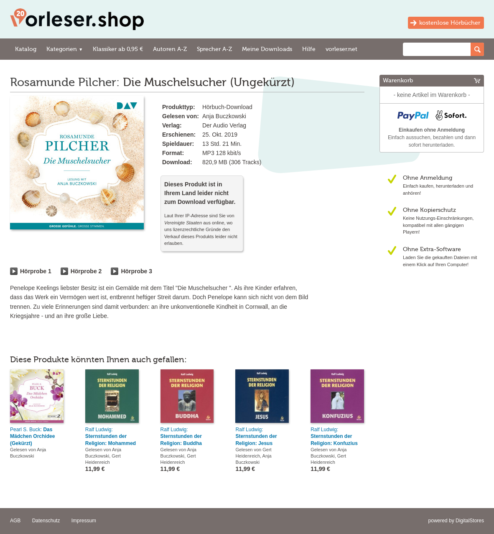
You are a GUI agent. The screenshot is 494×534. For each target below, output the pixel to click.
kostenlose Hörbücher (449, 23)
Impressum (83, 521)
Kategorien (64, 49)
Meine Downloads (267, 49)
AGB (15, 521)
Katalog (25, 49)
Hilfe (309, 49)
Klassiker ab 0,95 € (118, 49)
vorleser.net (341, 49)
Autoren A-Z (170, 49)
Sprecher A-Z (214, 49)
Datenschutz (46, 521)
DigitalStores (470, 521)
